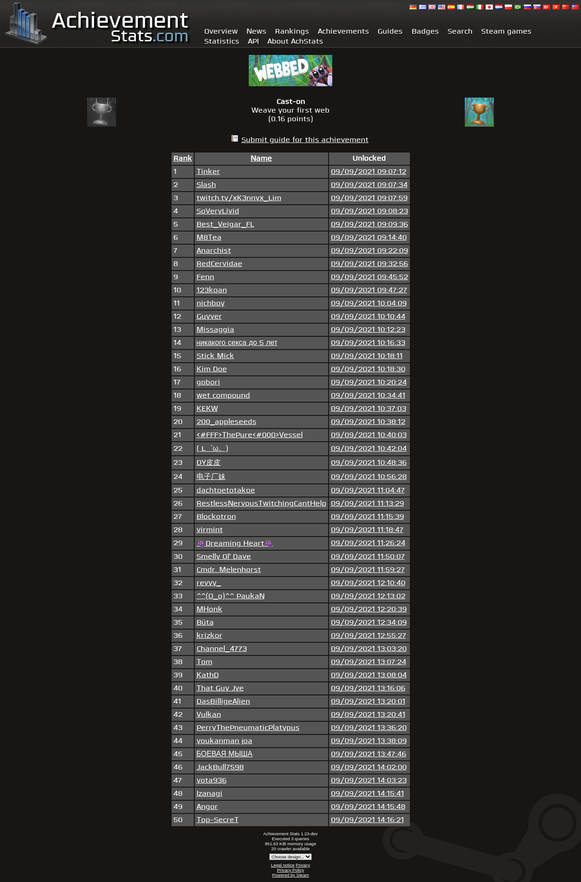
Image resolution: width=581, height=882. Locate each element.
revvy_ (209, 583)
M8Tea (209, 237)
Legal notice (283, 864)
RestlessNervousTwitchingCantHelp (261, 503)
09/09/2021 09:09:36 (369, 224)
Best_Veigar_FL (225, 224)
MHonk (209, 609)
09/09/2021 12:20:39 (369, 609)
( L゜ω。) (213, 448)
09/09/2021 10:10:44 (368, 316)
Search (460, 31)
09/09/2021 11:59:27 (368, 570)
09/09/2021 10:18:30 (368, 369)
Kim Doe (212, 369)
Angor (207, 807)
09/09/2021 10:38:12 (368, 422)
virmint (210, 530)
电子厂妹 (211, 477)
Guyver (209, 316)
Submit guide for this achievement (305, 140)
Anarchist (214, 250)
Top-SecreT (218, 820)
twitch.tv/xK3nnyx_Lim (239, 198)
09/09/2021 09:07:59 (369, 198)
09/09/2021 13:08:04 (369, 675)
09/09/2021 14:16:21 (367, 820)
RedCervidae (219, 264)
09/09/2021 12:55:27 (368, 635)
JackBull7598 (220, 767)
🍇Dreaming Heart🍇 (235, 543)
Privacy (302, 864)
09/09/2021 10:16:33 (368, 343)
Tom (204, 662)
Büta (205, 622)
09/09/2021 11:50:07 (368, 556)
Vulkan (209, 714)
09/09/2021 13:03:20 (369, 649)
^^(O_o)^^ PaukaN (231, 596)
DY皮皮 (209, 462)
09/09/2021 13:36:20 (369, 728)
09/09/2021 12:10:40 (368, 583)
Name (261, 158)
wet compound (223, 395)
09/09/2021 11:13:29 (367, 503)
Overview (221, 31)
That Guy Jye (220, 688)
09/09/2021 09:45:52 (369, 277)
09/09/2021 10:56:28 (369, 477)
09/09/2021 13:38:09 (369, 741)
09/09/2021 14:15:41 (367, 793)
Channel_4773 (222, 649)
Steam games (506, 31)
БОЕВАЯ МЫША (225, 754)
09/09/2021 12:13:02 (368, 596)
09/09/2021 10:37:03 (368, 408)
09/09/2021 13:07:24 (368, 662)
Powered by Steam (290, 874)
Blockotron (216, 516)
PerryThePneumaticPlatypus (248, 728)
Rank (182, 158)
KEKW (207, 408)
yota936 (211, 780)
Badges (425, 31)
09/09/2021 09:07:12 (368, 172)
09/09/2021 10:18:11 (367, 356)
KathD (208, 675)
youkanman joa (224, 741)
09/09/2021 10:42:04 (369, 448)
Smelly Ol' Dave (224, 556)
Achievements (343, 31)
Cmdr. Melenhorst (229, 570)
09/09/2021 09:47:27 (369, 290)
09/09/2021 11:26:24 (368, 543)
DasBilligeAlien (223, 701)
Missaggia (215, 329)
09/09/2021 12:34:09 (369, 622)
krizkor (209, 635)
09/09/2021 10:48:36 (369, 462)
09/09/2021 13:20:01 (368, 701)
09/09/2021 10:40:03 (369, 435)
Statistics (221, 41)
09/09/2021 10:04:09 (369, 303)
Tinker (208, 172)
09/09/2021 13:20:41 (368, 714)
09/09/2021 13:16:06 (368, 688)
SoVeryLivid (218, 211)
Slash (206, 185)
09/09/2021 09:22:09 (369, 250)
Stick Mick (215, 356)
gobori (208, 382)
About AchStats (295, 41)
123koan (212, 290)
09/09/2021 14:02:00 (369, 767)
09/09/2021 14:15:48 (368, 807)
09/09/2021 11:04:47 (368, 490)
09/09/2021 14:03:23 (369, 780)
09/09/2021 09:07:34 (369, 185)
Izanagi (209, 793)
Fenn (205, 277)
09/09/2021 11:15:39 (367, 516)
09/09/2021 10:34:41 (368, 395)
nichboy (211, 303)
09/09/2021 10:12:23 (368, 329)
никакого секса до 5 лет (237, 343)
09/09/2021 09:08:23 (369, 211)
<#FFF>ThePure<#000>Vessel (250, 435)
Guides (390, 31)
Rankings (292, 31)
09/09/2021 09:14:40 (369, 237)
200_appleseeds (226, 422)
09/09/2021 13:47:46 (368, 754)
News (256, 31)
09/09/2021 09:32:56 (369, 264)
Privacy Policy (290, 869)
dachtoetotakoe (226, 490)
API (253, 41)
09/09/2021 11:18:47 (367, 530)
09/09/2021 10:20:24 (369, 382)
